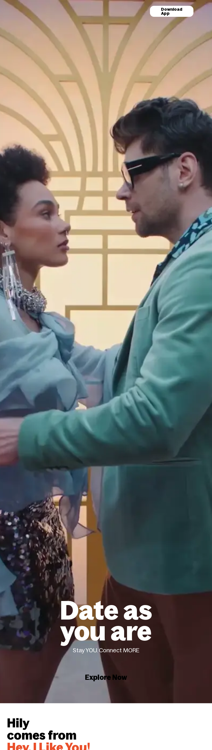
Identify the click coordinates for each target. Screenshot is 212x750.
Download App (171, 11)
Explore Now (106, 656)
